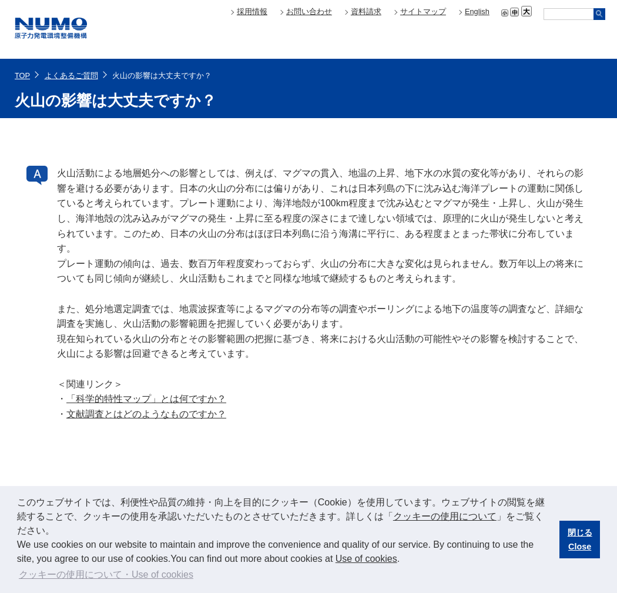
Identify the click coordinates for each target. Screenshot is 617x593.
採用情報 (252, 11)
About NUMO (355, 39)
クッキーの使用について (445, 516)
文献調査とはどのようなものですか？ (146, 414)
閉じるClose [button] (580, 539)
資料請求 (366, 11)
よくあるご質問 (71, 75)
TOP (22, 75)
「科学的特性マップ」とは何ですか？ (146, 399)
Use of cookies (366, 559)
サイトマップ (423, 11)
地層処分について (455, 39)
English (477, 11)
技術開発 (555, 39)
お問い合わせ (309, 11)
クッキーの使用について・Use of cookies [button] (106, 574)
